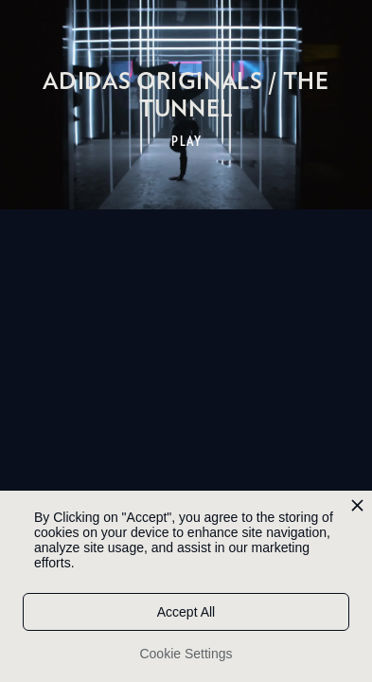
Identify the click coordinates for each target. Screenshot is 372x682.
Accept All (186, 611)
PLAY (187, 141)
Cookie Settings (185, 653)
